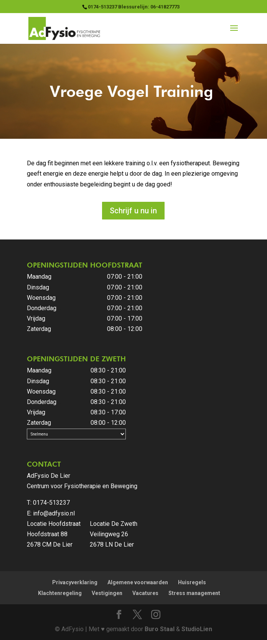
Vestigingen (107, 593)
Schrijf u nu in (133, 210)
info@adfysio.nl (54, 513)
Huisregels (192, 582)
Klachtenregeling (60, 593)
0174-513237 (51, 502)
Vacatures (145, 593)
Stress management (194, 593)
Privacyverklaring (74, 582)
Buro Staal (160, 629)
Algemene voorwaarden (137, 582)
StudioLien (196, 629)
